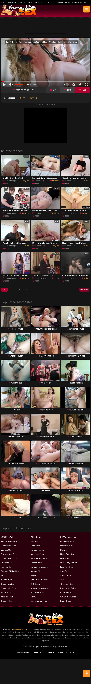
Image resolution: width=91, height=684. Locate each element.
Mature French (37, 553)
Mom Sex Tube (66, 549)
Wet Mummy (25, 2)
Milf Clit (4, 578)
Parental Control (66, 655)
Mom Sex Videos (38, 557)
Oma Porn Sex (66, 587)
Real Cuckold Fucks (39, 583)
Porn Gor (64, 583)
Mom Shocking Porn (39, 604)
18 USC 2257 (38, 655)
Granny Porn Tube (79, 2)
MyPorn (34, 544)
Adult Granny (7, 583)
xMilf (82, 90)
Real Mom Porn (37, 595)
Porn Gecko (65, 578)
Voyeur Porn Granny (40, 591)
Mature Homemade (39, 570)
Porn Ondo (6, 570)
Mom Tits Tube (8, 600)
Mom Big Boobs (67, 544)
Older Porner (36, 540)
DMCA (51, 655)
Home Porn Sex (67, 557)
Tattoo (33, 97)
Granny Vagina (7, 587)
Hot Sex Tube (7, 595)
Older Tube (50, 2)
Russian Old (6, 566)
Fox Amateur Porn (63, 2)
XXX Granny (36, 587)
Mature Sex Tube (68, 591)
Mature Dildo (36, 574)
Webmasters (23, 655)
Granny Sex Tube (38, 2)
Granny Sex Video (68, 600)
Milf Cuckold (36, 549)
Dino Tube (65, 561)
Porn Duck (65, 574)
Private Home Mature (10, 544)
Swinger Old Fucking (10, 574)
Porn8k (34, 600)
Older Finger (65, 595)
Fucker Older (36, 566)
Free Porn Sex (66, 570)
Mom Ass (64, 553)
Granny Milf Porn (8, 591)
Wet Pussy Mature (68, 566)
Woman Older (7, 553)
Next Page (83, 291)
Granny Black (7, 604)
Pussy (22, 97)
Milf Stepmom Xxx (68, 540)
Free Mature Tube (39, 561)
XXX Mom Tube (13, 2)
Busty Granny (66, 604)
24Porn (34, 578)
